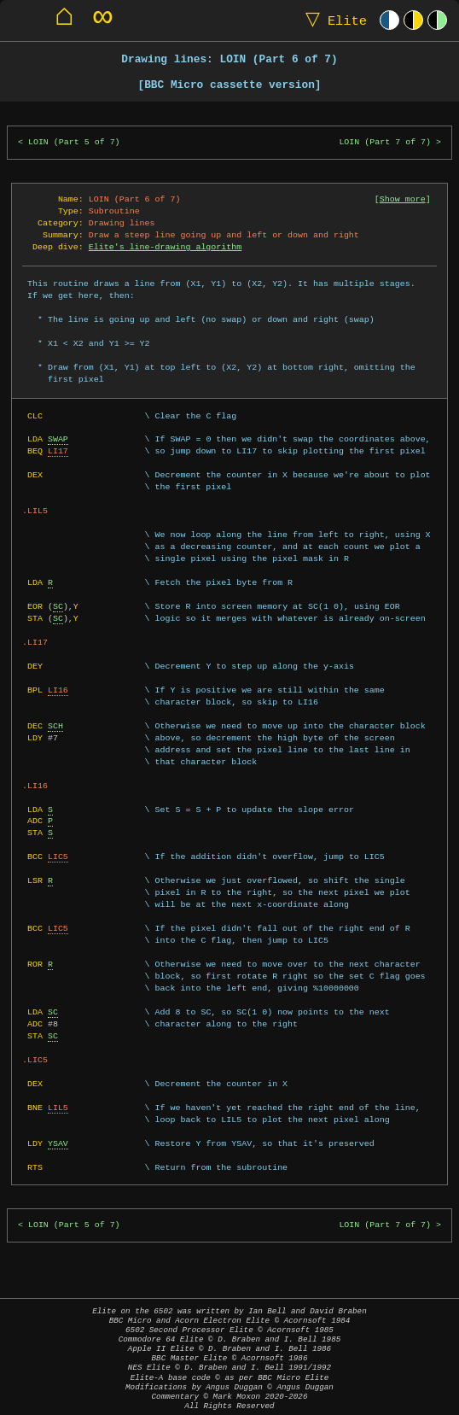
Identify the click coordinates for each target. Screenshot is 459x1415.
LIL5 (58, 1108)
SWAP (58, 439)
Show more (403, 199)
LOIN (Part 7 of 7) (385, 142)
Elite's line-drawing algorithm (165, 247)
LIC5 (58, 856)
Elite (332, 20)
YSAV (58, 1143)
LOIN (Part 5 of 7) (74, 142)
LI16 (58, 690)
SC (58, 606)
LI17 (58, 451)
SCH (55, 726)
